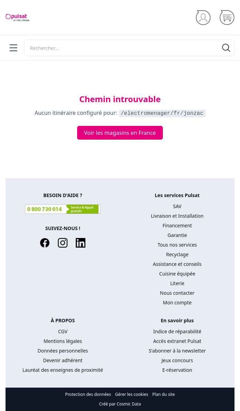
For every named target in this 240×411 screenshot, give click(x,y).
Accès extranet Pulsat (177, 341)
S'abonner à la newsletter (177, 350)
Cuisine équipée (177, 273)
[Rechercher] (129, 48)
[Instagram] (63, 243)
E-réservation (177, 370)
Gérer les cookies (131, 394)
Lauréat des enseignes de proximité (62, 370)
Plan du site (163, 394)
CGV (62, 331)
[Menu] (13, 48)
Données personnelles (63, 350)
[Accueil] (18, 18)
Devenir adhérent (63, 360)
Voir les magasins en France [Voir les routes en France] (120, 133)
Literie (177, 283)
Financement (177, 225)
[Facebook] (45, 243)
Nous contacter (177, 293)
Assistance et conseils (177, 264)
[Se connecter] (203, 17)
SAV (177, 206)
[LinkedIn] (80, 243)
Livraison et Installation (177, 216)
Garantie (177, 235)
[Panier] (226, 17)
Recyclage (177, 254)
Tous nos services (177, 244)
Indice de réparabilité (177, 331)
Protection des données (88, 394)
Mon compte (177, 302)
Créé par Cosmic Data (120, 404)
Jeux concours (177, 360)
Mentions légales (62, 341)
